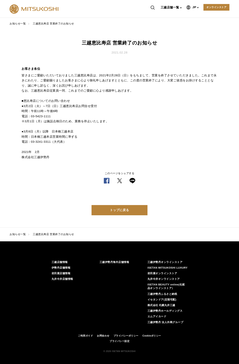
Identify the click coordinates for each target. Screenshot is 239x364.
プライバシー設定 (119, 341)
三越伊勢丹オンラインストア (165, 262)
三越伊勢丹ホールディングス (165, 310)
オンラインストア (216, 7)
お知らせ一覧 (18, 23)
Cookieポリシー (151, 335)
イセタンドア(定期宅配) (161, 299)
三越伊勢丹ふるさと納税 (162, 293)
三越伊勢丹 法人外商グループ (165, 322)
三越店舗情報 (60, 262)
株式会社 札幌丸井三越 (161, 305)
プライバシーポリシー (126, 335)
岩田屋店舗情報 (61, 273)
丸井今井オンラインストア (163, 278)
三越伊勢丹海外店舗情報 (114, 262)
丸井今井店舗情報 (62, 278)
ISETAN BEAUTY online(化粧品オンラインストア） (166, 286)
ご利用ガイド (85, 335)
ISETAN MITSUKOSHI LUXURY (167, 267)
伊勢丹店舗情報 (61, 267)
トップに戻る (119, 210)
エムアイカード (156, 316)
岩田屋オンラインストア (162, 273)
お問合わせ (103, 335)
